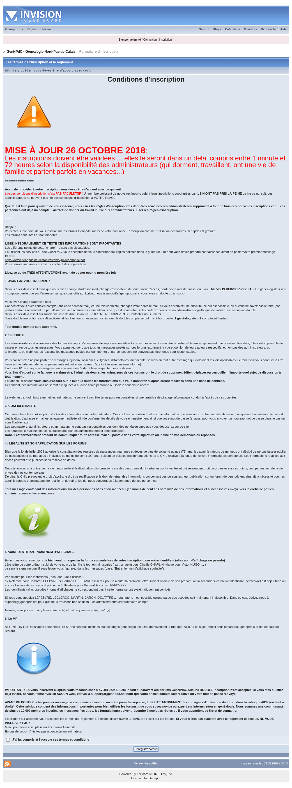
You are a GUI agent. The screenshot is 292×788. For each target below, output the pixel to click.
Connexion (150, 39)
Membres (250, 29)
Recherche (269, 29)
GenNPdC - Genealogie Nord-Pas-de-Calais (41, 52)
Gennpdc (11, 29)
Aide (283, 29)
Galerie (204, 29)
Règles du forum (39, 29)
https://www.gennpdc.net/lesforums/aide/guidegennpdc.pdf (45, 260)
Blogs (217, 29)
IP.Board (142, 774)
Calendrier (232, 29)
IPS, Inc (166, 774)
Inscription (165, 39)
